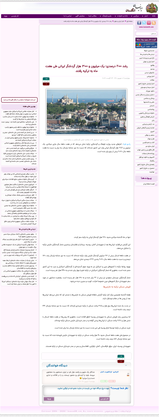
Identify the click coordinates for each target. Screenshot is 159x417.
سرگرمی (135, 16)
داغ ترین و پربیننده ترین (148, 58)
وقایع (154, 65)
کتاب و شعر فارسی (150, 142)
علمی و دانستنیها (150, 102)
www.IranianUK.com (146, 27)
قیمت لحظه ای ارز (150, 184)
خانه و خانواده (121, 16)
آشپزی (153, 131)
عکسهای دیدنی (151, 73)
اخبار (145, 16)
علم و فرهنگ (106, 16)
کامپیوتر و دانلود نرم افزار (148, 157)
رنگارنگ (153, 161)
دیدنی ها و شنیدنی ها (148, 54)
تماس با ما (68, 16)
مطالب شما (92, 16)
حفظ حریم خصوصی (111, 411)
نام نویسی (15, 16)
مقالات (153, 80)
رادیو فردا (126, 144)
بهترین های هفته (29, 106)
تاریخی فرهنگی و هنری (148, 117)
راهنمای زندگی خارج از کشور (147, 165)
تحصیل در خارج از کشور (148, 168)
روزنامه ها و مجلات (149, 154)
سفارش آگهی (80, 16)
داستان (153, 106)
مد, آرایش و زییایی (149, 124)
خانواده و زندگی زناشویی (148, 113)
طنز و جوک (152, 139)
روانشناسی (152, 109)
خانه (153, 16)
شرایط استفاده (125, 411)
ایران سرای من (151, 146)
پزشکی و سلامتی (150, 98)
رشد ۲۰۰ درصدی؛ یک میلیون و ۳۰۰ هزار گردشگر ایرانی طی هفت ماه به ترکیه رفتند (87, 21)
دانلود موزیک (151, 91)
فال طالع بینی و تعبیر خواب (147, 150)
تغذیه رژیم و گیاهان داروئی (147, 128)
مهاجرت (153, 172)
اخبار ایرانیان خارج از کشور (147, 84)
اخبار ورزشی (152, 76)
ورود (5, 16)
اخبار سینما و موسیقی (149, 87)
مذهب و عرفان (151, 135)
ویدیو (154, 69)
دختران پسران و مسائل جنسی (146, 95)
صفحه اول (129, 21)
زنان (154, 120)
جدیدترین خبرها (150, 51)
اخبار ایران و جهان (119, 21)
